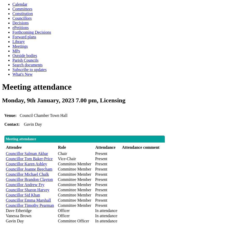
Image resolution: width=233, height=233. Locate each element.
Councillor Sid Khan (23, 195)
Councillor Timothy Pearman (30, 205)
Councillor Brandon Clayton (29, 179)
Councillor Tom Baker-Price (29, 159)
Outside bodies (24, 55)
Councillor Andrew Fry (25, 184)
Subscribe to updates (29, 69)
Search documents (27, 65)
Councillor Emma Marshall (28, 200)
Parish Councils (25, 60)
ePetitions (20, 27)
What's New (22, 74)
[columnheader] (30, 147)
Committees (22, 9)
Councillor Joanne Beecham (29, 169)
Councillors (22, 18)
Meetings (20, 46)
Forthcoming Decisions (31, 32)
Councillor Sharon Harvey (27, 190)
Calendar (19, 4)
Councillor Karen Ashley (26, 164)
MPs (16, 51)
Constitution (22, 13)
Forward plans (24, 37)
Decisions (20, 23)
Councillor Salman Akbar (27, 153)
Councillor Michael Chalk (27, 174)
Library (18, 41)
